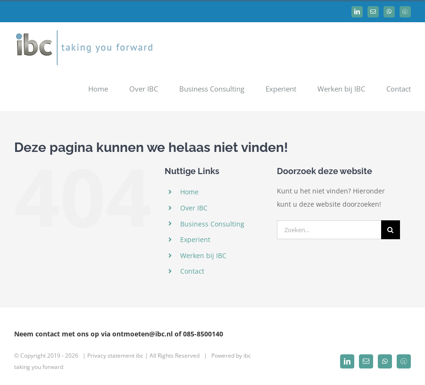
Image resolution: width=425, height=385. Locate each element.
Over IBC (194, 207)
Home (189, 191)
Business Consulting (212, 223)
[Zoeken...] (329, 229)
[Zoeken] (390, 229)
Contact (192, 271)
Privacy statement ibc (115, 356)
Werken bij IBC (203, 255)
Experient (195, 239)
